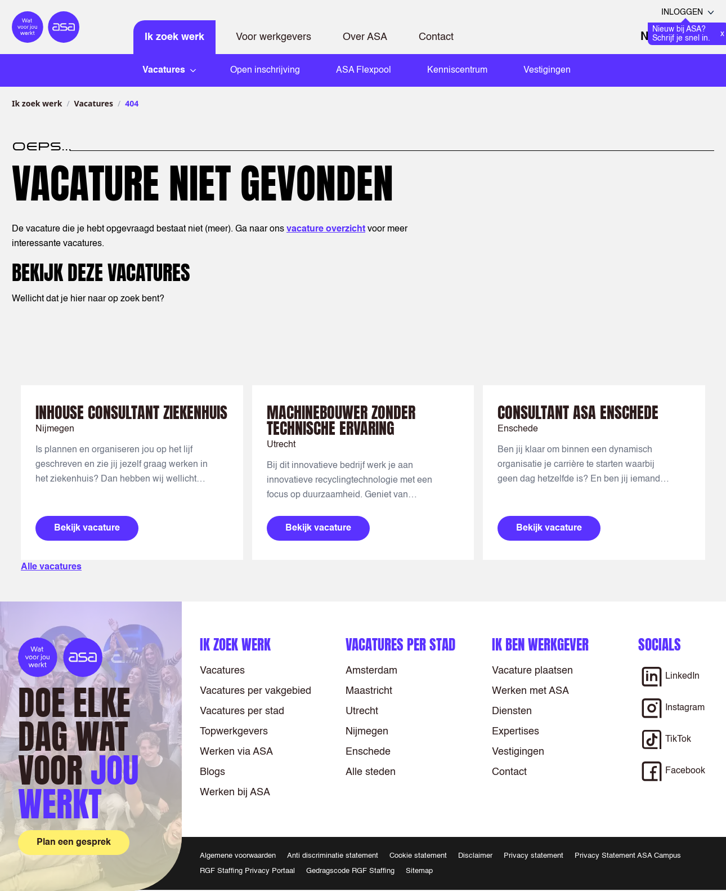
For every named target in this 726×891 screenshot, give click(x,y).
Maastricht (369, 691)
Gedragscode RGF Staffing (350, 871)
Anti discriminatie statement (332, 855)
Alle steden (371, 772)
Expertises (515, 732)
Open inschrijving (265, 70)
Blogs (212, 772)
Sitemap (419, 871)
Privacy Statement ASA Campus (628, 855)
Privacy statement (533, 855)
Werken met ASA (530, 691)
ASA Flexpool (363, 70)
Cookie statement (418, 855)
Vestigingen (547, 70)
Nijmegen (367, 732)
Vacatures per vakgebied (255, 691)
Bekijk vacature (87, 528)
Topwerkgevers (234, 732)
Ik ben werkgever (540, 645)
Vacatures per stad (242, 711)
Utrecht (362, 711)
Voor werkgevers (273, 37)
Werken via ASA (236, 752)
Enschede (368, 752)
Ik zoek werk (174, 37)
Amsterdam (371, 671)
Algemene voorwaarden (238, 855)
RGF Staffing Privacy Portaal (247, 871)
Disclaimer (475, 855)
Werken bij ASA (235, 792)
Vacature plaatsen (532, 671)
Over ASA (365, 37)
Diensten (512, 711)
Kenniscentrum (457, 70)
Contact (436, 37)
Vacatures (93, 103)
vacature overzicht (325, 229)
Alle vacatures (51, 567)
